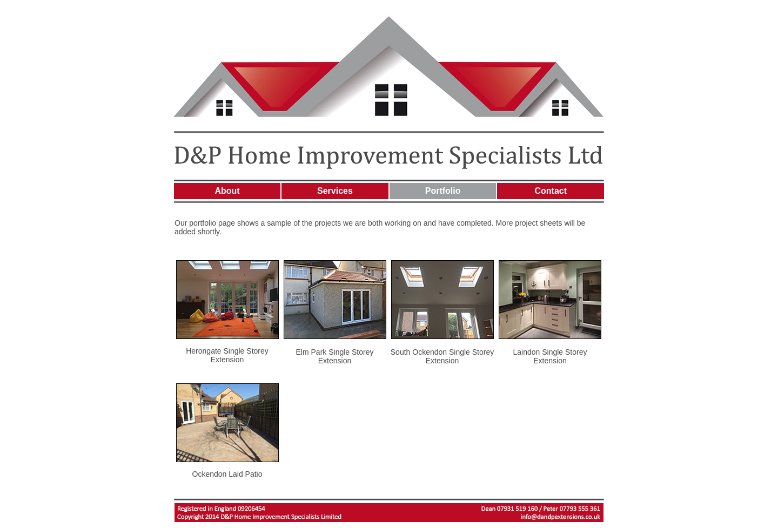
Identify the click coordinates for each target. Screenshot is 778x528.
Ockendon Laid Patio (227, 474)
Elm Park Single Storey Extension (335, 356)
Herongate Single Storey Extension (227, 355)
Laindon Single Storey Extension (550, 356)
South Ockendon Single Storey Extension (442, 356)
